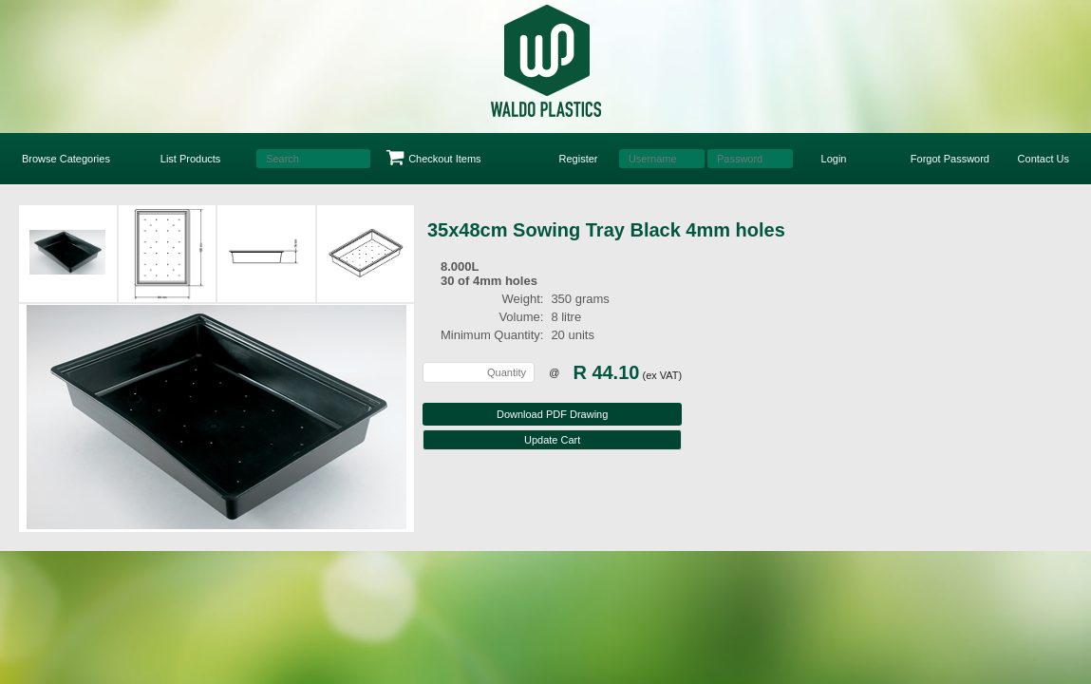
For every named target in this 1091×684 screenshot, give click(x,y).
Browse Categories (66, 158)
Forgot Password (950, 158)
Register (578, 158)
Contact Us (1043, 158)
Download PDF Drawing (552, 414)
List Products (190, 158)
